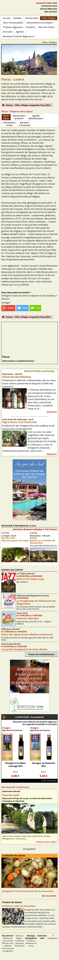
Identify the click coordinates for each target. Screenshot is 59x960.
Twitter (22, 308)
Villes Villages (49, 18)
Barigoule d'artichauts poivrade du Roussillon (28, 891)
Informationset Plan (9, 124)
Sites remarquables (13, 22)
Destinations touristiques (40, 22)
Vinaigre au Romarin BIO (43, 765)
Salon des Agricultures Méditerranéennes (27, 634)
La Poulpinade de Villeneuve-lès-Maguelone (36, 602)
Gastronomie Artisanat (19, 117)
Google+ (8, 308)
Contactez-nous (49, 5)
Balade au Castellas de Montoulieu (42, 541)
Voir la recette (49, 895)
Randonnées (31, 18)
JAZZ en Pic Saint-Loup (30, 579)
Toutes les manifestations (41, 654)
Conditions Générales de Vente (31, 941)
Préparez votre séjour (46, 842)
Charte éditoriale (48, 8)
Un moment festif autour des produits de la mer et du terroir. (36, 607)
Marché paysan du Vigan (15, 540)
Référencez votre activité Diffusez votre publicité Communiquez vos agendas (8, 943)
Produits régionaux (13, 27)
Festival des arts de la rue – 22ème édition (34, 622)
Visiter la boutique (49, 780)
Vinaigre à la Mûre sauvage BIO (15, 765)
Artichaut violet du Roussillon (19, 905)
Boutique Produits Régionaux (18, 36)
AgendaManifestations (36, 117)
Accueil (6, 18)
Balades (18, 18)
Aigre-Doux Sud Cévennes (19, 422)
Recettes (30, 27)
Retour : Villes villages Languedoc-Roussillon (28, 105)
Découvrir (52, 411)
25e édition (22, 582)
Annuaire (7, 31)
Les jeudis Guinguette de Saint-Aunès (24, 649)
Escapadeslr (29, 848)
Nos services (51, 11)
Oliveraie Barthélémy (16, 377)
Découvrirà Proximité (24, 124)
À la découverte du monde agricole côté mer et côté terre (27, 638)
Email (35, 308)
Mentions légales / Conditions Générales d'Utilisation (20, 941)
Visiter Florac (6, 117)
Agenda (20, 31)
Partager (5, 302)
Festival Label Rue (28, 618)
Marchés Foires (47, 27)
